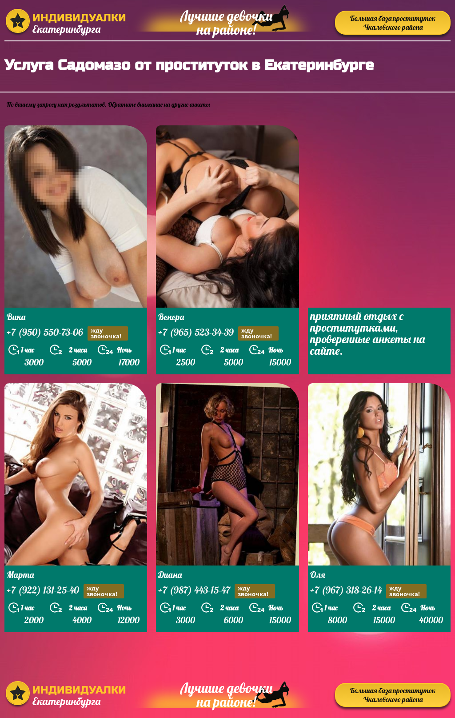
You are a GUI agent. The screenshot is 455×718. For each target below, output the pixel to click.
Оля (317, 574)
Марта (20, 574)
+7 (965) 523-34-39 (218, 333)
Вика (16, 316)
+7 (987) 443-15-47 (216, 591)
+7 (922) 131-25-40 (65, 591)
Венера (171, 316)
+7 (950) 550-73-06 (67, 333)
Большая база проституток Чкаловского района (392, 23)
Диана (170, 574)
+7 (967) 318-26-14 (368, 591)
